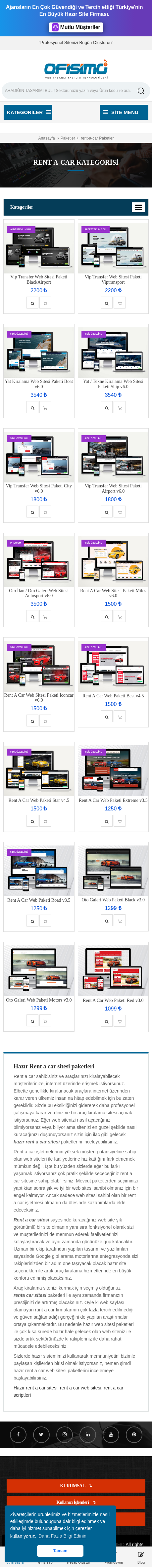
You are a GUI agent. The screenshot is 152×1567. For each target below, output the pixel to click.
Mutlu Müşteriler (76, 27)
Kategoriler (29, 112)
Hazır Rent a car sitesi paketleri (54, 1066)
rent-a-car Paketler (97, 138)
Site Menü (120, 112)
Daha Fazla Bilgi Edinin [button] (62, 1536)
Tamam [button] (60, 1550)
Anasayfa (46, 138)
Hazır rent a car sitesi (35, 1387)
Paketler (68, 138)
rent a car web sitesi (80, 1387)
